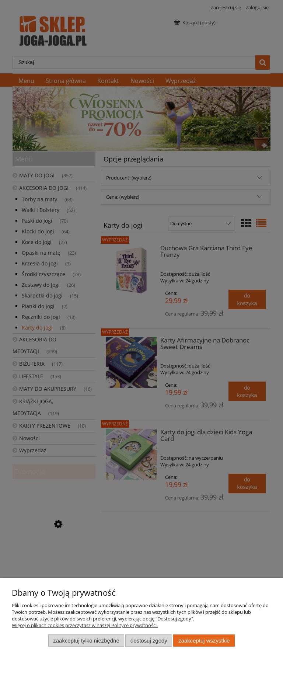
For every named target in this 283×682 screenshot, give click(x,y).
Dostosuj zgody (148, 640)
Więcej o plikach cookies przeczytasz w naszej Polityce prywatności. (85, 625)
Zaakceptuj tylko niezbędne (86, 640)
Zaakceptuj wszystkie (204, 640)
